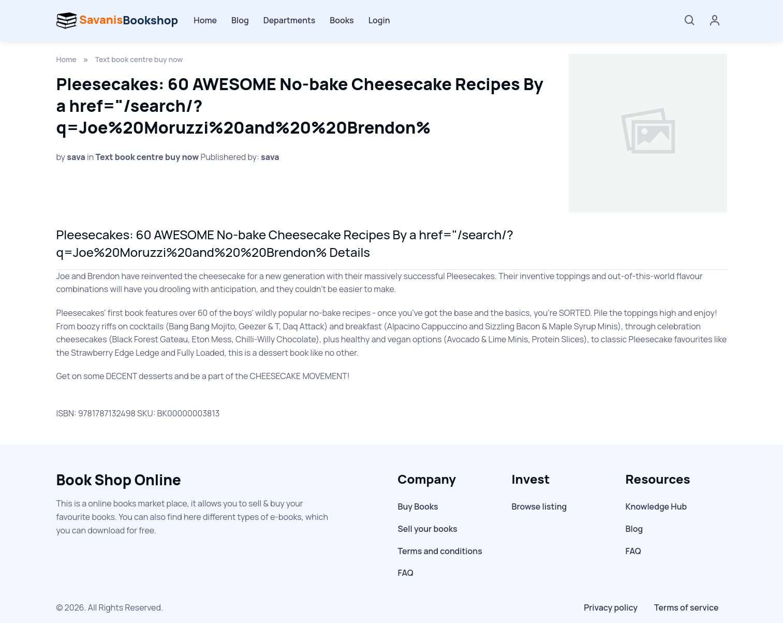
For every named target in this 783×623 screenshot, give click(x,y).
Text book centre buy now (139, 59)
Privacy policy (611, 607)
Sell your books (427, 528)
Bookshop (117, 20)
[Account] (714, 21)
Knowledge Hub (656, 506)
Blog (240, 20)
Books (341, 20)
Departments (289, 20)
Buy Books (418, 506)
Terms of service (686, 607)
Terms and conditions (440, 551)
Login (379, 20)
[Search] (689, 21)
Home (205, 20)
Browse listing (539, 506)
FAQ (405, 572)
